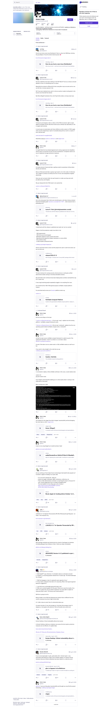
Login (88, 26)
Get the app (23, 702)
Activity (37, 38)
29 (36, 24)
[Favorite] (56, 70)
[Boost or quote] (47, 70)
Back (38, 2)
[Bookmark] (66, 70)
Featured (47, 38)
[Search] (23, 2)
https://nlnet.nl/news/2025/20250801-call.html (49, 485)
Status (24, 698)
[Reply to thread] (37, 329)
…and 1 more (55, 434)
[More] (75, 70)
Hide (74, 387)
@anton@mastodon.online (42, 21)
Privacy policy (16, 699)
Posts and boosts (40, 42)
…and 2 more (51, 531)
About (21, 698)
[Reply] (37, 70)
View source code (21, 703)
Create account (88, 23)
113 (42, 24)
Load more (56, 704)
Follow (70, 19)
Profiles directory (30, 698)
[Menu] (75, 19)
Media (41, 38)
